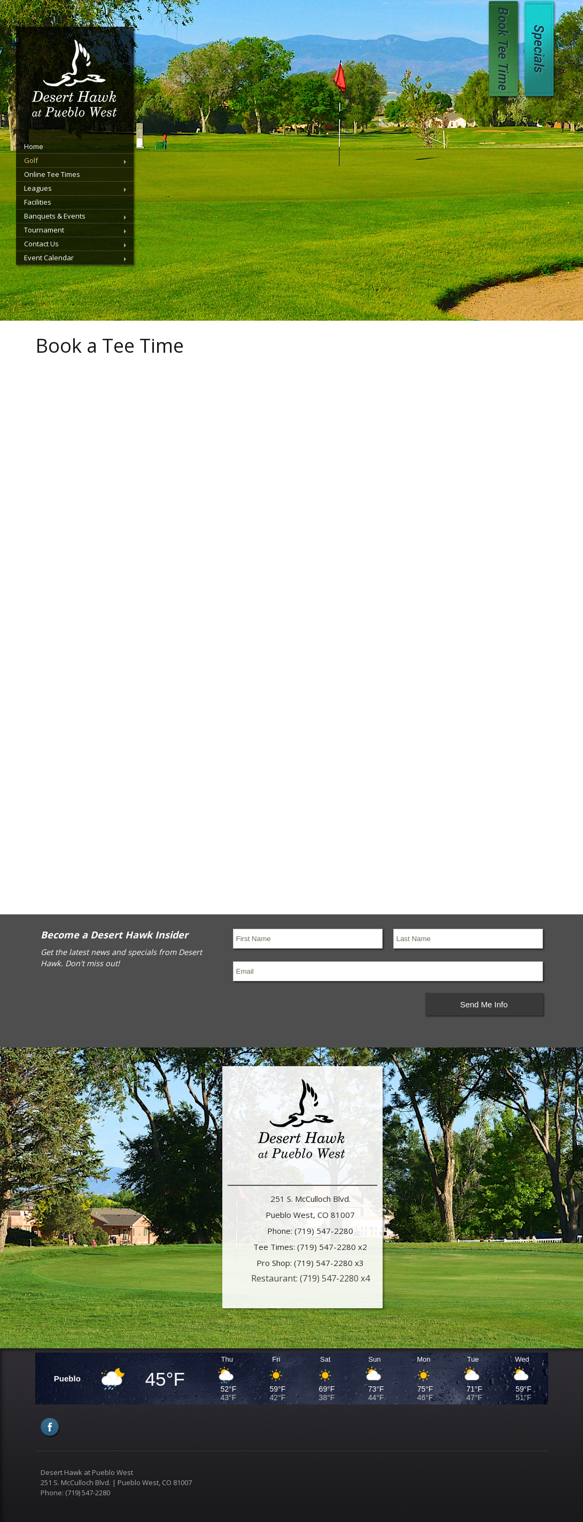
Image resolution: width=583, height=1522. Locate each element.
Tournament (44, 230)
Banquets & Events (54, 216)
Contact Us (41, 244)
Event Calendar (49, 257)
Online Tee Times (52, 174)
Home (33, 146)
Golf (31, 160)
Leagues (38, 188)
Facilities (37, 202)
